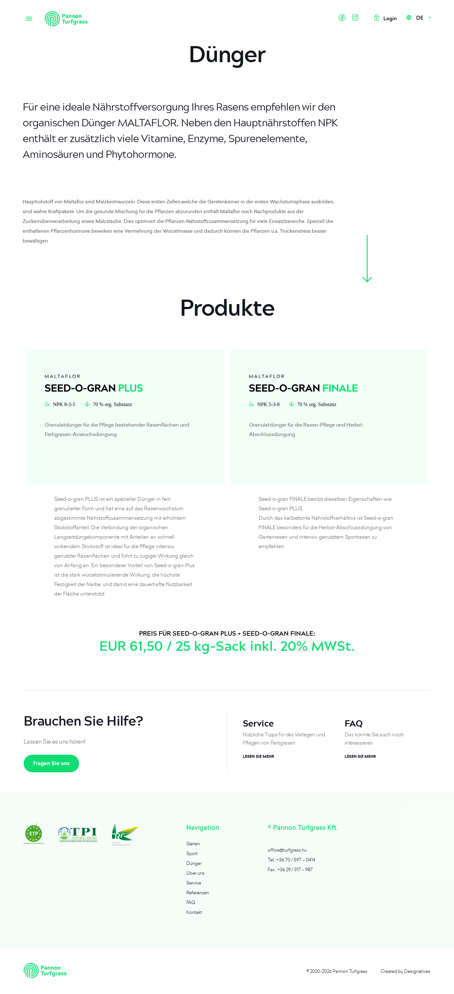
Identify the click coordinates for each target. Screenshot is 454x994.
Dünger (193, 863)
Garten (193, 844)
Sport (192, 853)
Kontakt (194, 912)
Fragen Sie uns (51, 763)
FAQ (190, 902)
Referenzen (197, 892)
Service (193, 883)
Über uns (195, 873)
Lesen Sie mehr (258, 756)
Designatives (417, 971)
